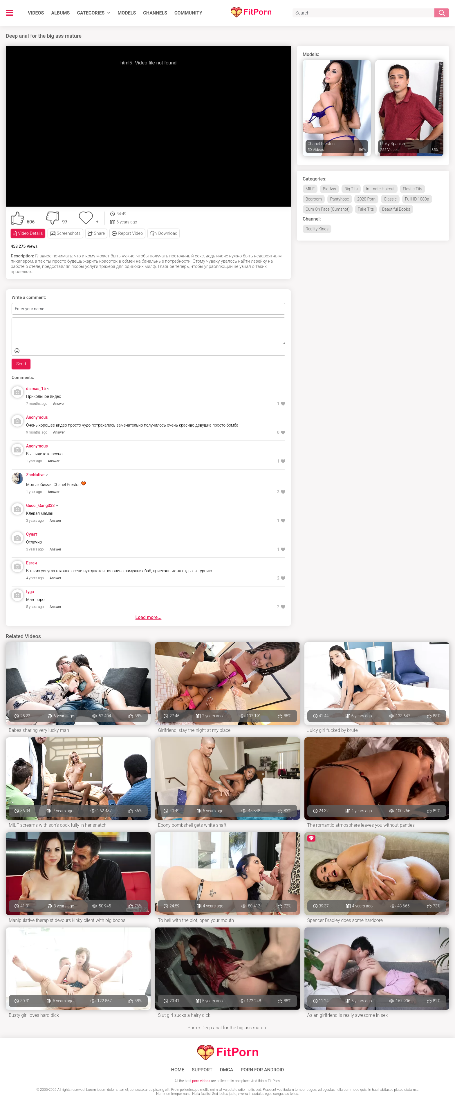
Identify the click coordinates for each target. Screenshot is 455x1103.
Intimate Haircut (380, 189)
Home (177, 1070)
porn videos (201, 1081)
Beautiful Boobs (396, 209)
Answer (59, 404)
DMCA (226, 1070)
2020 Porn (366, 199)
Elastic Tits (412, 189)
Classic (390, 199)
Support (202, 1070)
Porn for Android (262, 1070)
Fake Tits (366, 209)
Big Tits (351, 189)
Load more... (149, 617)
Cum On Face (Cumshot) (328, 209)
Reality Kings (317, 229)
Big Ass (329, 189)
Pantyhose (339, 199)
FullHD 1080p (417, 199)
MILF (310, 189)
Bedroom (314, 199)
